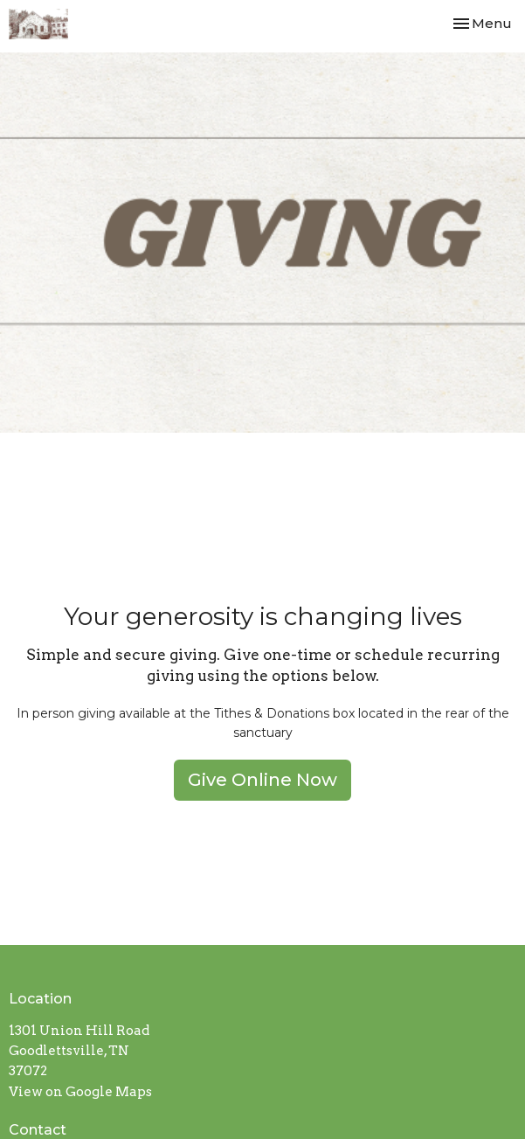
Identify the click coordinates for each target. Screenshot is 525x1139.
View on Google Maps (80, 1092)
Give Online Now (262, 779)
